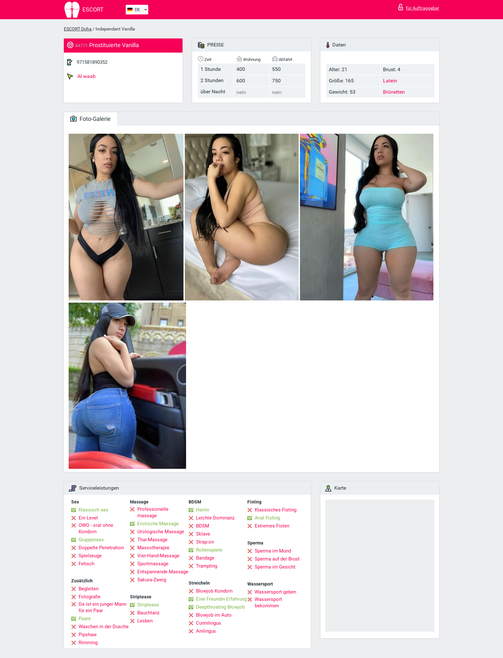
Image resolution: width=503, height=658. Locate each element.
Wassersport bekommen (268, 602)
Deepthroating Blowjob (220, 607)
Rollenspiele (209, 550)
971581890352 (92, 62)
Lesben (145, 621)
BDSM (202, 526)
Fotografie (89, 597)
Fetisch (86, 564)
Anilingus (206, 631)
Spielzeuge (90, 556)
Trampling (206, 566)
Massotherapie (153, 548)
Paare (85, 618)
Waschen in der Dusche (104, 626)
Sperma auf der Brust (277, 559)
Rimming (88, 642)
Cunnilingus (208, 623)
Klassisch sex (93, 510)
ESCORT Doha (78, 28)
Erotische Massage (158, 524)
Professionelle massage (152, 512)
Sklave (203, 534)
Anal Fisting (267, 518)
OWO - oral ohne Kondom (96, 528)
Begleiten (88, 589)
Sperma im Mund (273, 551)
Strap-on (205, 542)
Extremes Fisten (272, 526)
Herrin (202, 510)
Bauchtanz (148, 613)
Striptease (148, 605)
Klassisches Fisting (275, 510)
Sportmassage (152, 564)
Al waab (81, 76)
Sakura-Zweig (151, 580)
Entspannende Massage (162, 572)
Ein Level (88, 518)
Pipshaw (88, 634)
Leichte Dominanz (215, 518)
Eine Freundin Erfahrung (221, 599)
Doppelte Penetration (101, 548)
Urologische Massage (160, 532)
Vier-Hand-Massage (158, 556)
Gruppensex (91, 540)
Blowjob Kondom (214, 591)
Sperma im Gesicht (275, 567)
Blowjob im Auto (214, 615)
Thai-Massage (152, 540)
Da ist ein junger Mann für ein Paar (102, 607)
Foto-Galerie (90, 118)
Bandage (205, 558)
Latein (390, 81)
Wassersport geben (275, 592)
